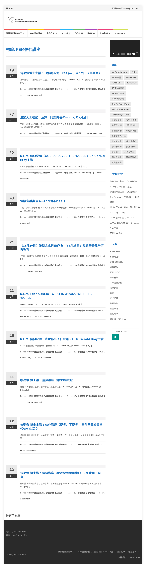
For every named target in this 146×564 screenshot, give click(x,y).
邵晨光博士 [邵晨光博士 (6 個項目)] (129, 152)
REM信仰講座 (79, 89)
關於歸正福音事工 (14, 33)
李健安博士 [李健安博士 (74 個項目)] (131, 130)
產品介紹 (50, 33)
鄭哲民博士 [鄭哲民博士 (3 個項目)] (117, 157)
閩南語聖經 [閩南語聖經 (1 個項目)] (131, 157)
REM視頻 (66, 33)
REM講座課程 (36, 33)
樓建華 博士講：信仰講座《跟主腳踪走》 (47, 380)
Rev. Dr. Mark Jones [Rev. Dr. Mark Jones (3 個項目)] (120, 109)
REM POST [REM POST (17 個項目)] (117, 82)
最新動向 (91, 33)
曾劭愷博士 (78, 133)
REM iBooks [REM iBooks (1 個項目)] (131, 77)
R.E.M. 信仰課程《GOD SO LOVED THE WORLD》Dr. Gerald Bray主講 (124, 222)
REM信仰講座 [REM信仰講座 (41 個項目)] (118, 88)
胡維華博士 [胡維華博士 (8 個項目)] (117, 146)
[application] (125, 48)
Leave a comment (34, 95)
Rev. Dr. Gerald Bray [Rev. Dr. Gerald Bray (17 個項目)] (120, 104)
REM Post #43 (116, 233)
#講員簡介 (114, 267)
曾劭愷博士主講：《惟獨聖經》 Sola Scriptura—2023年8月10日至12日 (125, 197)
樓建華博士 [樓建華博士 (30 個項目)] (117, 141)
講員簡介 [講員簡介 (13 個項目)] (116, 152)
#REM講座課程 (35, 89)
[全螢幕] (137, 53)
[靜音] (133, 53)
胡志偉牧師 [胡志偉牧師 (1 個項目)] (131, 141)
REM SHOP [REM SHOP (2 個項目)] (131, 82)
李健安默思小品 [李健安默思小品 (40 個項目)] (119, 136)
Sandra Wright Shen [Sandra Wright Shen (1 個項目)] (120, 114)
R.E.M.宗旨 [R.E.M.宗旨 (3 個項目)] (116, 77)
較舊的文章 (13, 515)
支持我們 (104, 33)
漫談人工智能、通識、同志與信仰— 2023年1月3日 (54, 117)
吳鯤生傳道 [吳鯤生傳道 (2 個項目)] (131, 120)
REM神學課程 (91, 89)
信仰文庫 (79, 33)
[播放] (113, 53)
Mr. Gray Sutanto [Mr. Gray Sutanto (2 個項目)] (119, 72)
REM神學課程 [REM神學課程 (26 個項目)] (118, 98)
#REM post (115, 251)
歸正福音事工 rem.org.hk (122, 8)
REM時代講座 (91, 265)
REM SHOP (120, 33)
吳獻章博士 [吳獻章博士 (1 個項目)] (117, 120)
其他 (56, 444)
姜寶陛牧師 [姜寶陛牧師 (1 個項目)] (117, 125)
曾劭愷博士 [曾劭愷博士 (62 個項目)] (117, 130)
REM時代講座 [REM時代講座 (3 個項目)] (118, 93)
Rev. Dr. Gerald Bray (82, 172)
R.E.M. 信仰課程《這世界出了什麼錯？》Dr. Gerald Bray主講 (62, 339)
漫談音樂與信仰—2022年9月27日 (42, 201)
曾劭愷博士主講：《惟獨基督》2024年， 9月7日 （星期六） (61, 73)
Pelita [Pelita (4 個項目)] (134, 72)
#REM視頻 (114, 256)
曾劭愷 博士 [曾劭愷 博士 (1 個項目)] (131, 125)
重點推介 (58, 89)
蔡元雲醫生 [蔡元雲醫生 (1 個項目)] (131, 146)
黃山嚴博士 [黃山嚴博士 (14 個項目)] (117, 162)
